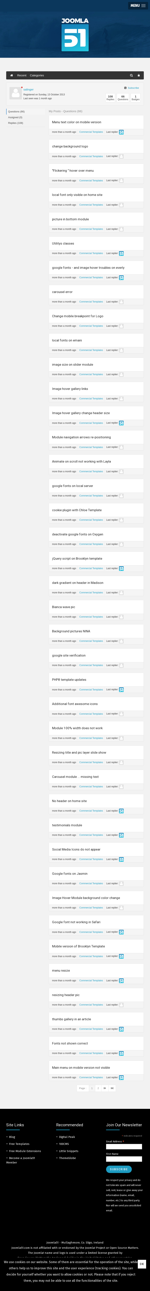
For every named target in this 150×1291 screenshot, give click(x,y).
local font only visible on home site (77, 195)
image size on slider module (72, 364)
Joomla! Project (94, 1248)
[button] (138, 5)
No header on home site (69, 801)
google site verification (69, 655)
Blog (12, 1137)
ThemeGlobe (67, 1158)
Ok (142, 1264)
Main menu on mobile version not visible (81, 1068)
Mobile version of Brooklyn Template (78, 946)
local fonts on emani (67, 340)
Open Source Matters (124, 1248)
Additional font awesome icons (75, 704)
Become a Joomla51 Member (20, 1160)
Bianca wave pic (63, 607)
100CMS (64, 1144)
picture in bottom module (70, 219)
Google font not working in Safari (76, 922)
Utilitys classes (63, 243)
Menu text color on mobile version (76, 122)
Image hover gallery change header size (81, 413)
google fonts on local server (72, 486)
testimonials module (67, 825)
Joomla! (39, 1253)
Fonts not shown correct (70, 1043)
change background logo (70, 146)
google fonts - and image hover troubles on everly (88, 268)
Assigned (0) (15, 117)
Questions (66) (16, 111)
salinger (28, 89)
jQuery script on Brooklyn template (77, 558)
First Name (112, 1153)
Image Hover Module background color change (86, 898)
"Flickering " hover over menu (73, 170)
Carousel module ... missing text (75, 777)
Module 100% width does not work (77, 728)
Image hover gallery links (70, 389)
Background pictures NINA (71, 631)
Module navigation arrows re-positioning (81, 437)
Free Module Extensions (25, 1151)
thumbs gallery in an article (71, 1019)
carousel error (62, 292)
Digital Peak (67, 1137)
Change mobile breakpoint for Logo (77, 316)
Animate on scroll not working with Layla (81, 461)
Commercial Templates (91, 132)
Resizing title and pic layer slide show (79, 752)
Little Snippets (68, 1151)
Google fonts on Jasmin (69, 874)
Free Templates (19, 1144)
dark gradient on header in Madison (77, 583)
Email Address (115, 1141)
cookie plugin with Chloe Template (77, 510)
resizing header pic (66, 995)
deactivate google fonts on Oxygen (77, 534)
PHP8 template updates (69, 680)
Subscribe (131, 87)
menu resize (61, 970)
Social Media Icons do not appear (76, 849)
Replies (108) (15, 123)
